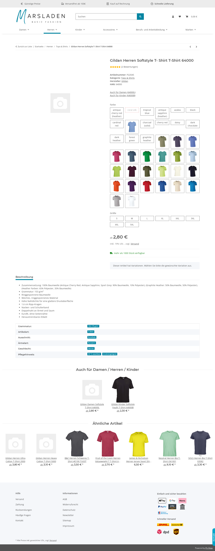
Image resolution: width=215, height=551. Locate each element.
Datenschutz (69, 509)
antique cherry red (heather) (118, 113)
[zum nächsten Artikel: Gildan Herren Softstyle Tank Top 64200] (196, 46)
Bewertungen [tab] (46, 277)
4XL (118, 224)
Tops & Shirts (128, 77)
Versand (135, 243)
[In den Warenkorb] (18, 56)
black (195, 109)
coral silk (133, 109)
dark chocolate (193, 124)
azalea (179, 109)
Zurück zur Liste (25, 46)
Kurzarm (91, 343)
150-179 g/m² (93, 326)
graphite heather (148, 139)
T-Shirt (90, 332)
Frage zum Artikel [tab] (71, 277)
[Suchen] (106, 16)
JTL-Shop (209, 548)
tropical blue (148, 111)
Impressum (68, 525)
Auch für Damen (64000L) (123, 92)
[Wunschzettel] (179, 16)
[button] (173, 16)
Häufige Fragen (23, 515)
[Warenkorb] (191, 16)
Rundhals (91, 337)
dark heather (118, 139)
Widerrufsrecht (70, 504)
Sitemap (67, 520)
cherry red (163, 122)
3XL (194, 218)
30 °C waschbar (94, 354)
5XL (133, 224)
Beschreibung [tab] (24, 277)
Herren (91, 348)
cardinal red (118, 124)
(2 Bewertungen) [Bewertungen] (124, 66)
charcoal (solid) (148, 124)
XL (163, 218)
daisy (179, 122)
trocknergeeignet (109, 354)
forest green (134, 139)
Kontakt (19, 520)
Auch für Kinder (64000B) (122, 95)
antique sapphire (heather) (163, 113)
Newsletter (68, 515)
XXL (179, 218)
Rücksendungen (24, 509)
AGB (65, 499)
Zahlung (20, 504)
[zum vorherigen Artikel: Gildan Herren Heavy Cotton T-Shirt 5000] (190, 46)
